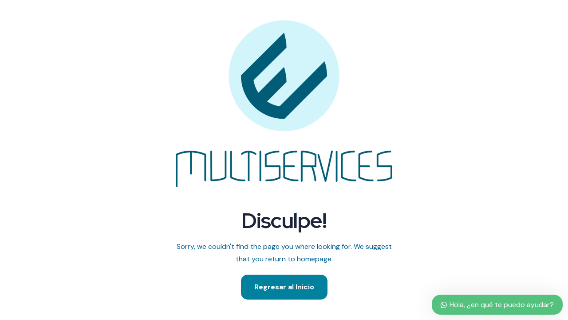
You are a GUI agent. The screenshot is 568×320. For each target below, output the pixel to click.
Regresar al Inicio (284, 287)
